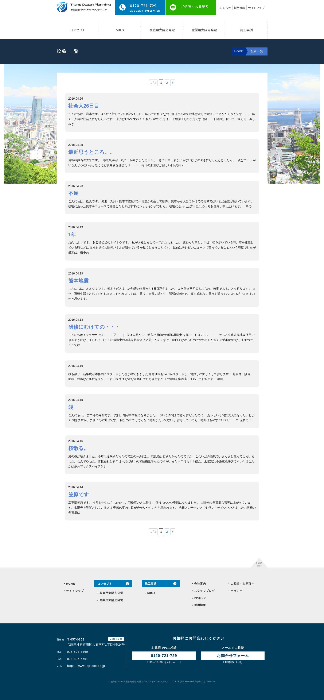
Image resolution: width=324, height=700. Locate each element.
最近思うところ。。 (91, 152)
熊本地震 (78, 281)
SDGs (120, 30)
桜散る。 (78, 448)
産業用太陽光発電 (204, 30)
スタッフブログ (204, 590)
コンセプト (78, 30)
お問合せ (233, 656)
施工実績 (151, 583)
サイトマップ (256, 8)
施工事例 (246, 30)
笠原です (78, 494)
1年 (72, 234)
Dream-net (210, 681)
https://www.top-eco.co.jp (86, 666)
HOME (70, 583)
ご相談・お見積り (194, 6)
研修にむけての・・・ (94, 327)
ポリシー (236, 590)
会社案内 (200, 583)
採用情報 (239, 8)
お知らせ (225, 8)
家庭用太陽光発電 (162, 30)
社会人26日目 (83, 106)
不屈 (73, 193)
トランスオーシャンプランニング (150, 681)
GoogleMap (116, 639)
